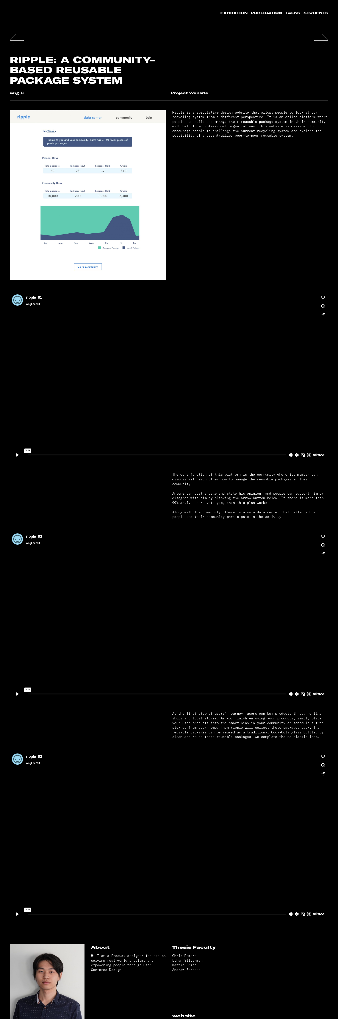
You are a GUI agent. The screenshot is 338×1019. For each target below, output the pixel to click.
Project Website (189, 93)
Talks (292, 13)
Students (316, 13)
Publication (266, 13)
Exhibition (234, 13)
